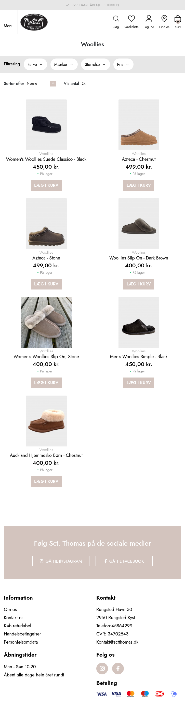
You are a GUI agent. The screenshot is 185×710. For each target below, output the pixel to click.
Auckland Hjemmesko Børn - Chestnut (46, 455)
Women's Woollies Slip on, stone (46, 356)
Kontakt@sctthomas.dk (117, 642)
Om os (10, 609)
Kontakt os (13, 617)
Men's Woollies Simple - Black (139, 356)
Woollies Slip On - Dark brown (138, 258)
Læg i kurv (46, 185)
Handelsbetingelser (22, 634)
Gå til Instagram (61, 561)
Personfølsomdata (21, 642)
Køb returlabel (17, 625)
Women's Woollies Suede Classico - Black (46, 159)
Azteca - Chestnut (138, 159)
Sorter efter (14, 83)
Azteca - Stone (46, 258)
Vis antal (71, 83)
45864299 (121, 625)
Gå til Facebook (124, 561)
